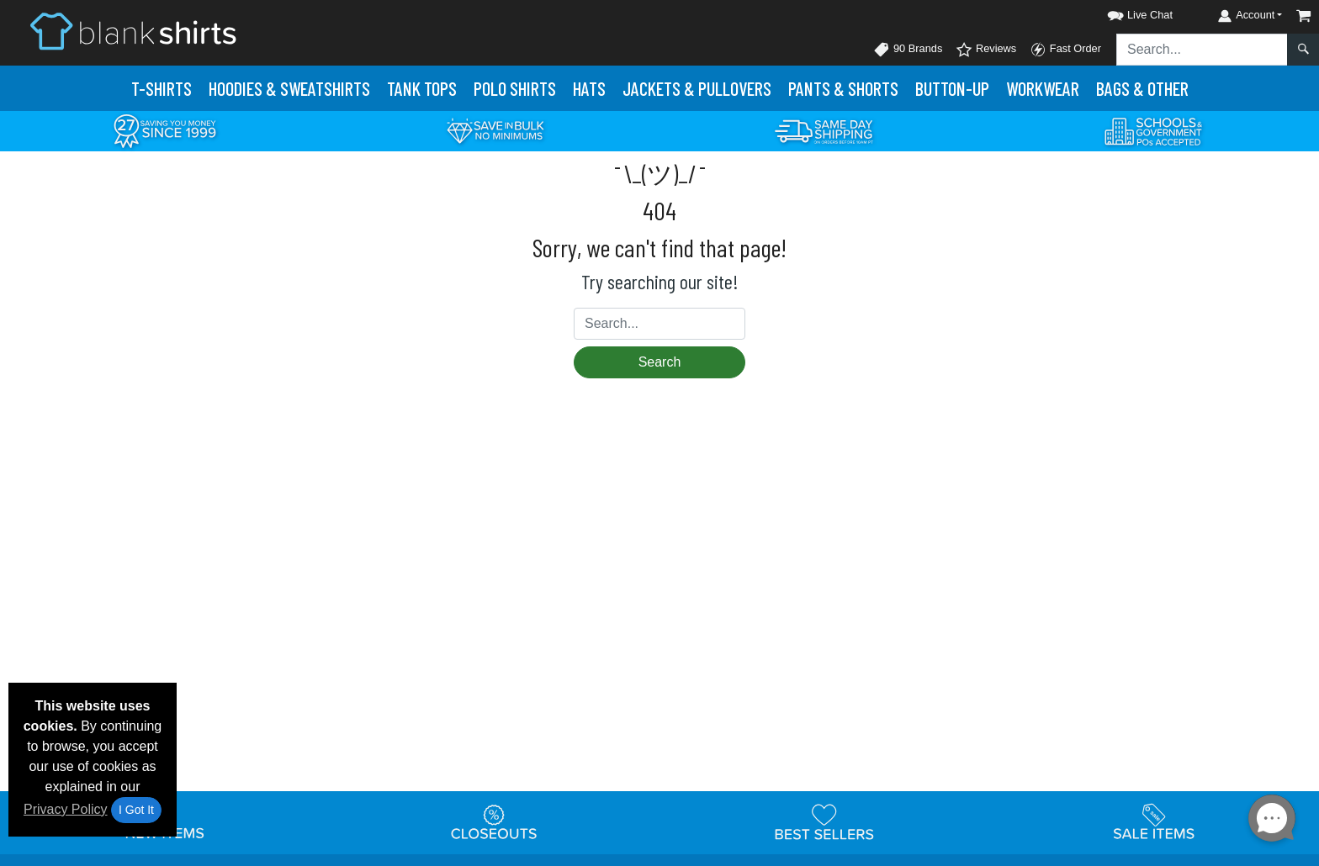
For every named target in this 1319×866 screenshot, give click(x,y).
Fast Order (1065, 49)
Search (659, 362)
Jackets (696, 88)
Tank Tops (422, 88)
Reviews (986, 49)
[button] (1125, 12)
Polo (515, 88)
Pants (843, 88)
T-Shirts (161, 88)
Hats (589, 88)
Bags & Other (1142, 88)
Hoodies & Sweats (289, 88)
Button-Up (952, 88)
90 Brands (907, 49)
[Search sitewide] (1202, 50)
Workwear (1042, 88)
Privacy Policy (66, 809)
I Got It (136, 809)
